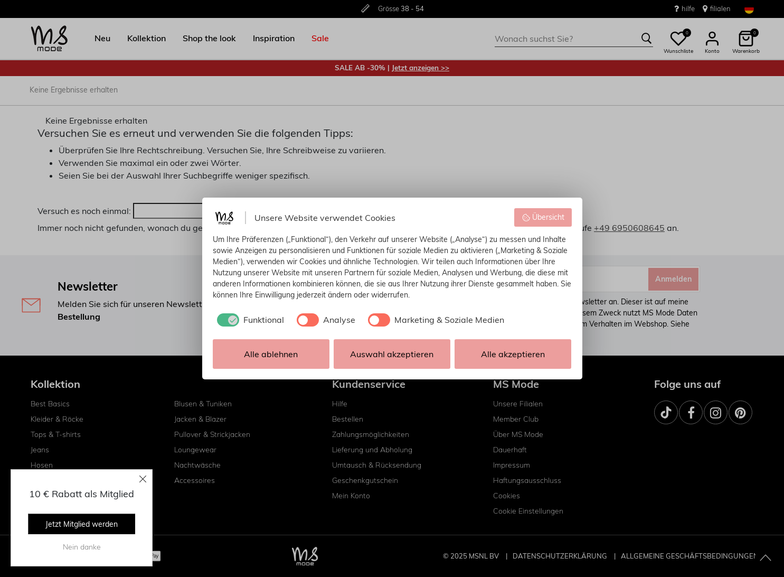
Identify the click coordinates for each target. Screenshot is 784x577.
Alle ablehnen (271, 354)
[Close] (143, 478)
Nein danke (82, 547)
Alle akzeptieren (513, 354)
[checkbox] (248, 319)
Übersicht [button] (543, 217)
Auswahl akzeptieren (391, 354)
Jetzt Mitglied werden (81, 524)
